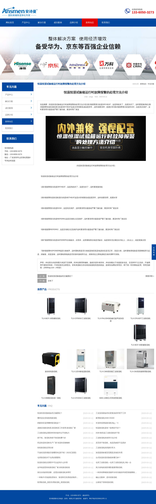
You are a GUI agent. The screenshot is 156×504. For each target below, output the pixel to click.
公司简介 (115, 2)
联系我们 (106, 22)
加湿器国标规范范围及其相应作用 (109, 453)
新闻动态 (90, 22)
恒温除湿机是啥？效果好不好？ (108, 428)
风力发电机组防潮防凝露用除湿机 (109, 467)
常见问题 (151, 84)
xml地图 (151, 2)
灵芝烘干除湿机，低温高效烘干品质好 (111, 443)
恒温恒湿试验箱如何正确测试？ (60, 276)
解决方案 (42, 22)
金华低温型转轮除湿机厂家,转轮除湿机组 (53, 467)
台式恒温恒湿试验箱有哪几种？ (108, 457)
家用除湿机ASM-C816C (105, 418)
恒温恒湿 (44, 176)
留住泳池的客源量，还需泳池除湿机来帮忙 (54, 472)
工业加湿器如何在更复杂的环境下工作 (111, 413)
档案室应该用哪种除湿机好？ (48, 423)
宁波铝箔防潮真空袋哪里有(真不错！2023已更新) (56, 453)
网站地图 (139, 2)
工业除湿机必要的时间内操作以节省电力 (53, 433)
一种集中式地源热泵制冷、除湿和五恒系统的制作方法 (57, 477)
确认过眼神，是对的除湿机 (106, 477)
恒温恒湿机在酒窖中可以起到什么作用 (52, 462)
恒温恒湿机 (54, 198)
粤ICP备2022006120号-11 (98, 498)
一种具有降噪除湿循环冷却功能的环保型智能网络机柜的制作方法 (116, 472)
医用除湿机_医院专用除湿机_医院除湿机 (53, 482)
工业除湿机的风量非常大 (105, 448)
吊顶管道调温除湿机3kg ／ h (107, 423)
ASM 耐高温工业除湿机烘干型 (108, 433)
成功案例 (58, 22)
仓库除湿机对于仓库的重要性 (48, 457)
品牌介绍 (74, 22)
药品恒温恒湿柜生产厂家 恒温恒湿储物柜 (53, 443)
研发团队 (127, 2)
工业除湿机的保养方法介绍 (106, 438)
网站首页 (10, 22)
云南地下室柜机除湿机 (105, 482)
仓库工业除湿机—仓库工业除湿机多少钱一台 (113, 462)
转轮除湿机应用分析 (45, 448)
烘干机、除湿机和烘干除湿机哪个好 (51, 438)
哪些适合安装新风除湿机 (47, 418)
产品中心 (26, 22)
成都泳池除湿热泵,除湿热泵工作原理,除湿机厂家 (56, 428)
